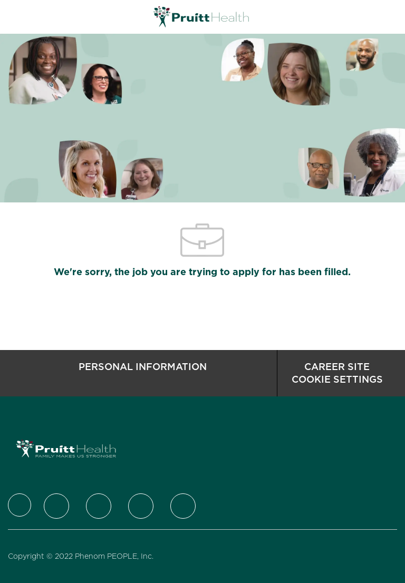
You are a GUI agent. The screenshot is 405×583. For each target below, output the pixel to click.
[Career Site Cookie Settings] (337, 373)
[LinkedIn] (98, 506)
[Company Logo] (201, 16)
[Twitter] (56, 506)
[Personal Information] (142, 373)
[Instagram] (140, 506)
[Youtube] (183, 506)
